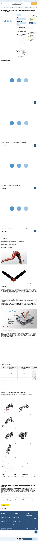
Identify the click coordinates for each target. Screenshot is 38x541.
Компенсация (15, 518)
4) (8, 443)
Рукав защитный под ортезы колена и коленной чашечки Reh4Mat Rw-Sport (15, 228)
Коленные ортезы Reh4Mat (29, 499)
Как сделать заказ (16, 517)
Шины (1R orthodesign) (18, 283)
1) (8, 414)
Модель (18, 17)
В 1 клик (34, 23)
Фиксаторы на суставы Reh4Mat (20, 499)
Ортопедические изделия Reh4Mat (6, 500)
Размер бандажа (19, 21)
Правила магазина (16, 521)
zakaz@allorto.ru (29, 521)
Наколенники (5, 499)
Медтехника (3, 521)
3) (8, 428)
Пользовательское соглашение (6, 529)
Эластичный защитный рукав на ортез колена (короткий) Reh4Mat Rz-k (14, 99)
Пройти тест (28, 520)
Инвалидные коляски (5, 518)
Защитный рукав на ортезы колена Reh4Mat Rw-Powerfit (11, 185)
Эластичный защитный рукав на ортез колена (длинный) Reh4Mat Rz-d (14, 142)
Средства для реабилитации (6, 517)
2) (23, 414)
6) (8, 457)
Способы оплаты (16, 522)
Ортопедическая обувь (5, 516)
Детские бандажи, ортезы (11, 499)
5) (23, 443)
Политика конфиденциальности (6, 528)
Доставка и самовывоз (17, 524)
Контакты (15, 520)
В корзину (30, 23)
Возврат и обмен (16, 516)
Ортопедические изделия (5, 520)
